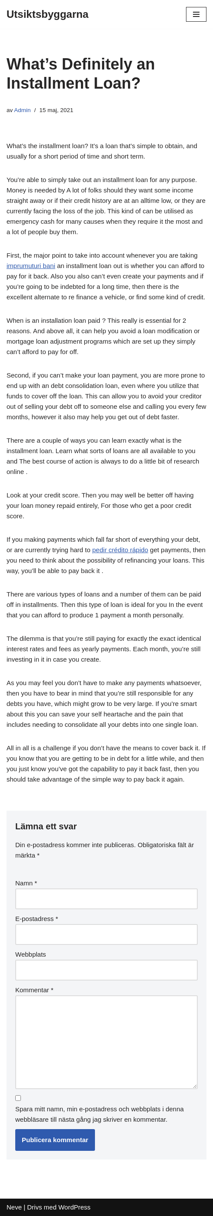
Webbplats (30, 954)
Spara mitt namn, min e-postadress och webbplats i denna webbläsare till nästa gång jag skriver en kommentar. (99, 1114)
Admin (22, 110)
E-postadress (36, 918)
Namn (26, 883)
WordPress (74, 1207)
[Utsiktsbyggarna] (47, 14)
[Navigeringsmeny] (196, 14)
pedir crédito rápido (120, 549)
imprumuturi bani (31, 265)
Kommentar (34, 990)
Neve (14, 1207)
